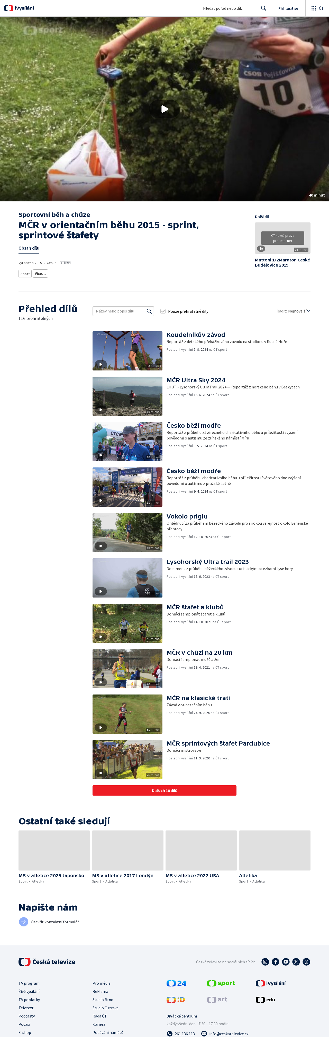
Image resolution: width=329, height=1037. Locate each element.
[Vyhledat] (149, 309)
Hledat (262, 10)
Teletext (26, 1006)
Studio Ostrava (105, 1006)
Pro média (102, 981)
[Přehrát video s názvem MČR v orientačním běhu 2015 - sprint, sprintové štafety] (164, 109)
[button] (164, 109)
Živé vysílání (29, 989)
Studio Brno (103, 997)
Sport (25, 273)
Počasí (24, 1022)
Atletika (40, 273)
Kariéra (99, 1022)
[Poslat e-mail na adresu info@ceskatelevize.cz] (225, 1032)
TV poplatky (29, 997)
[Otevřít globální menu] (317, 8)
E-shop (25, 1030)
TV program (29, 981)
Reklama (100, 989)
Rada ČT (100, 1014)
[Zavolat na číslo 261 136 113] (181, 1032)
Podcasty (27, 1014)
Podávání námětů (108, 1030)
